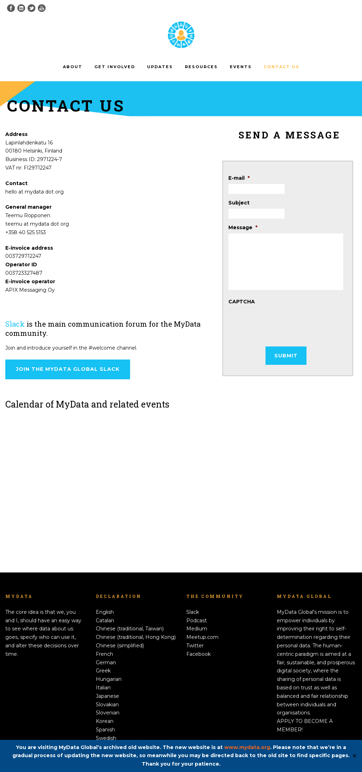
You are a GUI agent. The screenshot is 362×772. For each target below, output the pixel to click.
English (105, 612)
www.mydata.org (247, 747)
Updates (160, 66)
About (72, 66)
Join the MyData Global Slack (67, 369)
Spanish (105, 729)
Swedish (106, 738)
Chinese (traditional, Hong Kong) (136, 637)
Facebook (198, 654)
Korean (104, 721)
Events (241, 66)
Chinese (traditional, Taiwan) (130, 628)
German (106, 662)
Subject (239, 203)
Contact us (281, 66)
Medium (196, 628)
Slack (15, 323)
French (104, 654)
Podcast (196, 620)
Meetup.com (202, 637)
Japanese (107, 696)
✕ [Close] (354, 756)
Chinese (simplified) (120, 645)
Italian (103, 687)
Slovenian (107, 712)
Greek (103, 670)
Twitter (195, 645)
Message (242, 227)
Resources (201, 66)
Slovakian (107, 704)
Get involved (114, 66)
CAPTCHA (241, 301)
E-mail (239, 178)
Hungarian (109, 679)
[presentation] (282, 321)
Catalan (105, 620)
